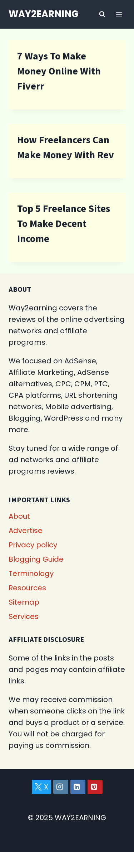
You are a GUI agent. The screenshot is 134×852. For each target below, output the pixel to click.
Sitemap (24, 602)
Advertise (26, 531)
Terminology (31, 573)
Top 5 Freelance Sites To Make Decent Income (63, 224)
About (19, 516)
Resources (27, 588)
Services (24, 616)
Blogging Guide (36, 559)
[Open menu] (118, 14)
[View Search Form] (102, 14)
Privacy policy (33, 545)
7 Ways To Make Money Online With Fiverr (59, 71)
